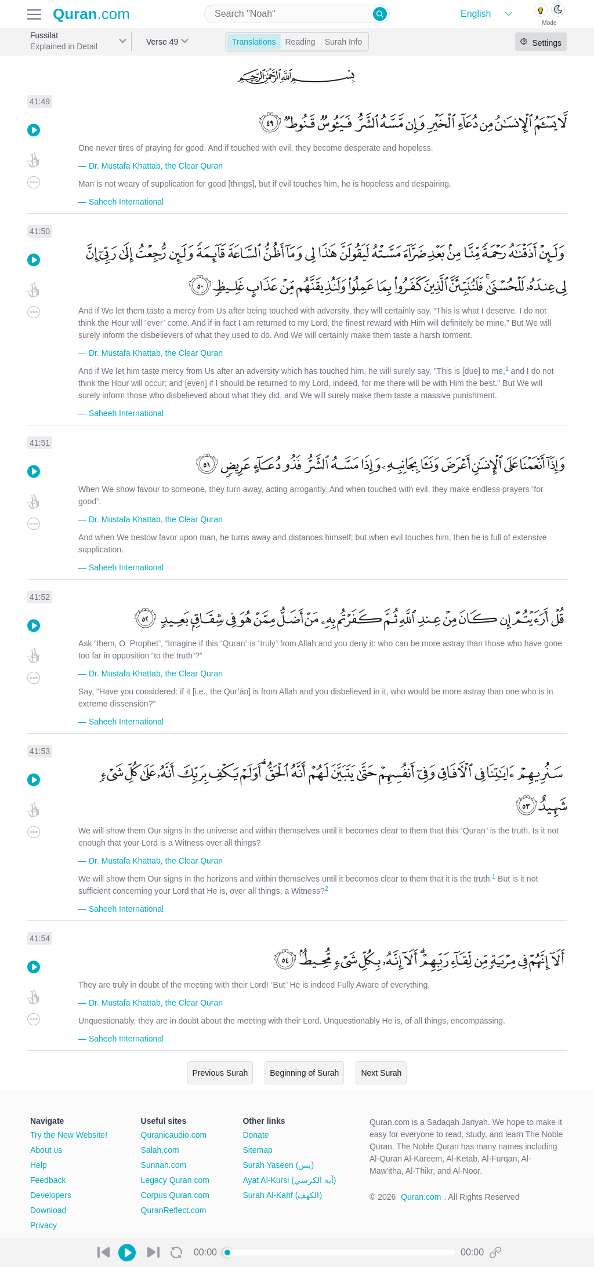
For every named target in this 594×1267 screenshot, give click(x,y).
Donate (255, 1134)
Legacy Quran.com (175, 1180)
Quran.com (421, 1197)
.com (91, 14)
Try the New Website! (68, 1134)
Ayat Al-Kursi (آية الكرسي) (289, 1180)
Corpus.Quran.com (175, 1195)
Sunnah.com (164, 1165)
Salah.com (160, 1150)
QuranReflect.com (174, 1210)
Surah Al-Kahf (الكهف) (282, 1195)
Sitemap (257, 1150)
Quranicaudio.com (174, 1134)
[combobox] (297, 14)
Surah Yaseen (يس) (278, 1165)
